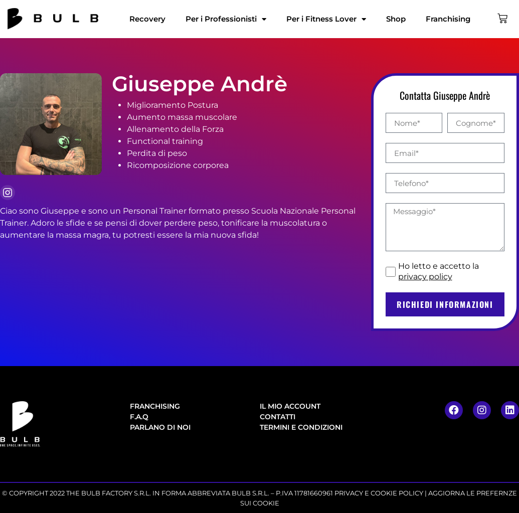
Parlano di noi (160, 427)
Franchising (448, 19)
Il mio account (290, 406)
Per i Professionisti (226, 19)
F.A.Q (139, 416)
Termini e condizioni (301, 427)
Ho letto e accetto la (438, 271)
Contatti (277, 416)
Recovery (147, 19)
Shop (396, 19)
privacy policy (425, 276)
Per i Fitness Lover (326, 19)
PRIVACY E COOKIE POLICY (378, 493)
